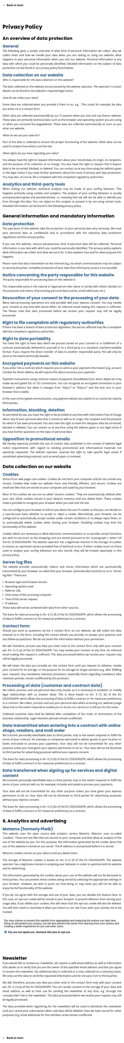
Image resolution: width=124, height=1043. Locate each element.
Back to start (13, 5)
